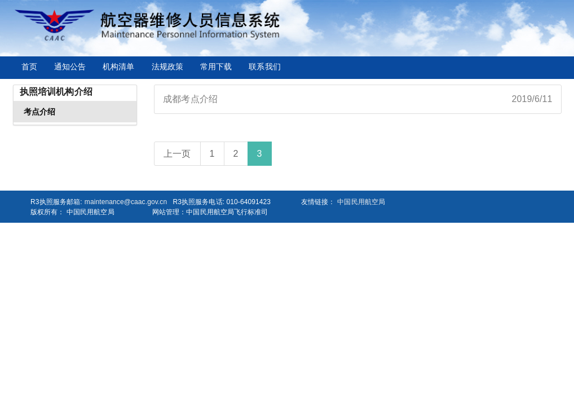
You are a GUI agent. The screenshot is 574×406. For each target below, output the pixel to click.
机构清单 (118, 66)
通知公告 (70, 66)
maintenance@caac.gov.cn (126, 202)
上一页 (177, 153)
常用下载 (216, 66)
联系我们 (264, 66)
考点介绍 (39, 111)
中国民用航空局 (361, 202)
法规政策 (167, 66)
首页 (29, 66)
